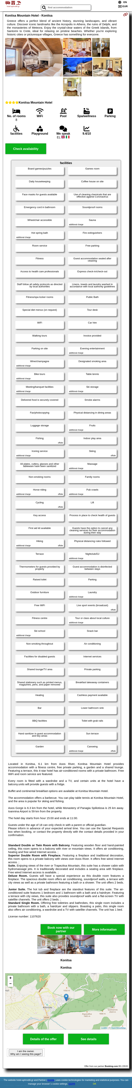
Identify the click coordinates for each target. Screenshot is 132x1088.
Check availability (25, 148)
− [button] (10, 984)
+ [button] (10, 978)
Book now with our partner (60, 929)
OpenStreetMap (118, 1028)
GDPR (72, 1084)
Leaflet (104, 1028)
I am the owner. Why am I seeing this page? (25, 1052)
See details (89, 1039)
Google (50, 1080)
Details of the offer (43, 1039)
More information (104, 929)
